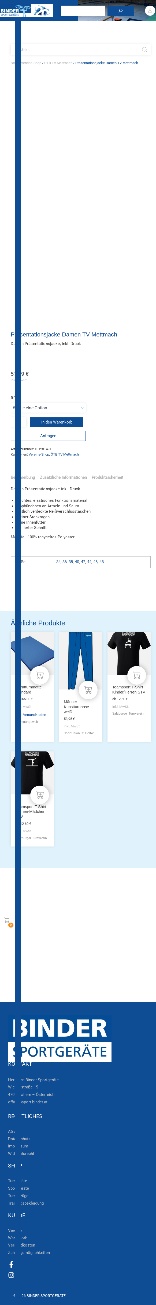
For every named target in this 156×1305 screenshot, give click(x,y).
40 (77, 561)
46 (95, 561)
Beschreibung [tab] (23, 477)
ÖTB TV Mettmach (58, 63)
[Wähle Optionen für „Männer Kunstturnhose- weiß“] (88, 690)
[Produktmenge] (18, 422)
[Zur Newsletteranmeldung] (13, 929)
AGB (12, 1131)
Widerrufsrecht (21, 1153)
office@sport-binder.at (27, 1102)
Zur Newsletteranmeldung (50, 929)
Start (14, 63)
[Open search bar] (13, 42)
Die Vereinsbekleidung (44, 979)
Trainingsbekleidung (26, 1203)
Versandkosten (34, 715)
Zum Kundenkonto (41, 996)
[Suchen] (121, 11)
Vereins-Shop (31, 63)
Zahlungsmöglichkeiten (29, 1252)
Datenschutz (19, 1139)
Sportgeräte (18, 1188)
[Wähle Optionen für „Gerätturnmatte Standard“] (39, 675)
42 (83, 561)
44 (89, 561)
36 (64, 561)
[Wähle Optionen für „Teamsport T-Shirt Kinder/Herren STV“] (136, 675)
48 (101, 561)
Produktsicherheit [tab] (107, 477)
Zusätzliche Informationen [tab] (63, 477)
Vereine (15, 1230)
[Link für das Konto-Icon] (150, 10)
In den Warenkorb (56, 422)
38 (71, 561)
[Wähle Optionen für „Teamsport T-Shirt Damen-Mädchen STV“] (39, 795)
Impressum (18, 1146)
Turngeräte (17, 1180)
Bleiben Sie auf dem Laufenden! (58, 912)
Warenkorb (17, 1238)
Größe (16, 397)
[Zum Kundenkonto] (13, 996)
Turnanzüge (18, 1195)
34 (58, 561)
